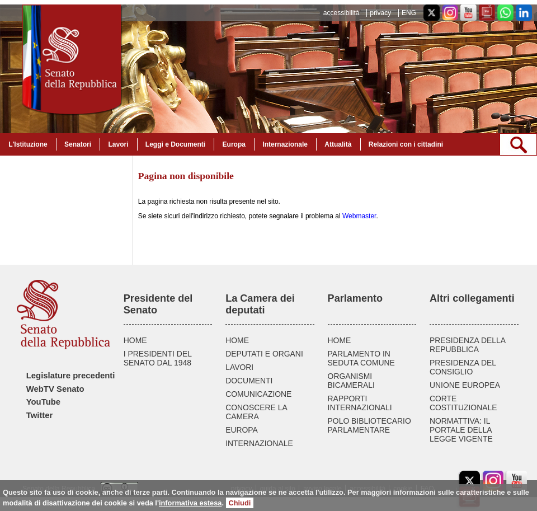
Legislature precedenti (70, 375)
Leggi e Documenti (175, 144)
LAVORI (239, 367)
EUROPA (241, 429)
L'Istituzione (28, 144)
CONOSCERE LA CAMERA (256, 412)
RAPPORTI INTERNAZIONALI (360, 403)
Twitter (39, 415)
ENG (409, 13)
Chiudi (240, 503)
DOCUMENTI (248, 380)
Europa (234, 144)
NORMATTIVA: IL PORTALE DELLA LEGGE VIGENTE (461, 429)
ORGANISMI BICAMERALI (351, 381)
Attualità (337, 144)
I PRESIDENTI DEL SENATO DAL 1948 (158, 358)
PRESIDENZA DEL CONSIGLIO (463, 367)
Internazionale (285, 144)
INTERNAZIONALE (259, 443)
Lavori (118, 144)
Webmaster (359, 216)
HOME (135, 340)
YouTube (43, 401)
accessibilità (341, 13)
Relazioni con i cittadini (406, 144)
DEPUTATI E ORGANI (264, 353)
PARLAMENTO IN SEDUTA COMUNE (361, 358)
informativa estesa (190, 503)
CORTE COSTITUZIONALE (463, 403)
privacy (380, 13)
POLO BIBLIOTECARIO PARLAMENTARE (369, 425)
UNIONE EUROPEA (465, 385)
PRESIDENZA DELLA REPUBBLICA (467, 345)
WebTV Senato (55, 389)
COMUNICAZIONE (258, 394)
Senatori (77, 144)
